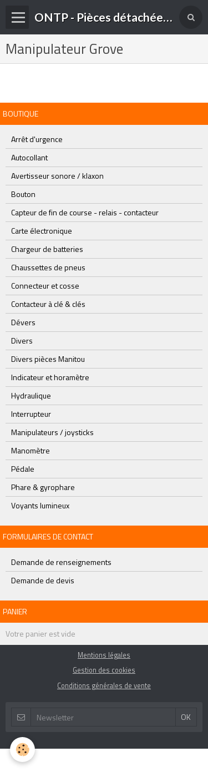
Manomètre (30, 450)
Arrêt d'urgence (37, 139)
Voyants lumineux (40, 505)
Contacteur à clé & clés (48, 304)
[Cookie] (22, 749)
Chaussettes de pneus (48, 267)
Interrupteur (31, 414)
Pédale (22, 469)
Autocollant (29, 157)
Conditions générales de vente (104, 685)
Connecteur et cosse (45, 285)
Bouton (23, 194)
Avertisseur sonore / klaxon (57, 175)
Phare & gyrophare (43, 487)
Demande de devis (42, 580)
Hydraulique (31, 395)
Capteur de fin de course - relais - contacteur (85, 212)
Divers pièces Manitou (48, 359)
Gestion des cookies (104, 670)
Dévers (23, 322)
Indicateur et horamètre (50, 377)
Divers (22, 340)
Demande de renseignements (61, 562)
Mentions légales (104, 655)
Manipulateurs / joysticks (52, 432)
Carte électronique (41, 230)
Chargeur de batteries (47, 249)
